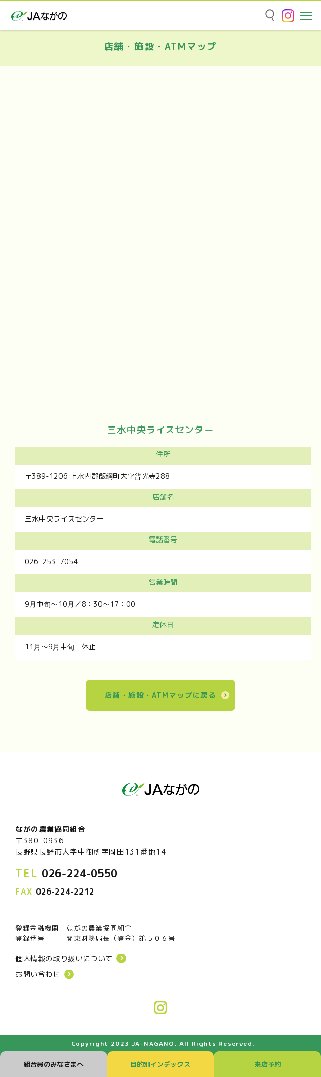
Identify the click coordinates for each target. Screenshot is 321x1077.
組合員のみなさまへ (54, 1064)
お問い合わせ (38, 974)
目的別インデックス (160, 1064)
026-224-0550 (79, 873)
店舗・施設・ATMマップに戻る (160, 695)
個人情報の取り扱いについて (64, 958)
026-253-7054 (51, 561)
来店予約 (267, 1064)
